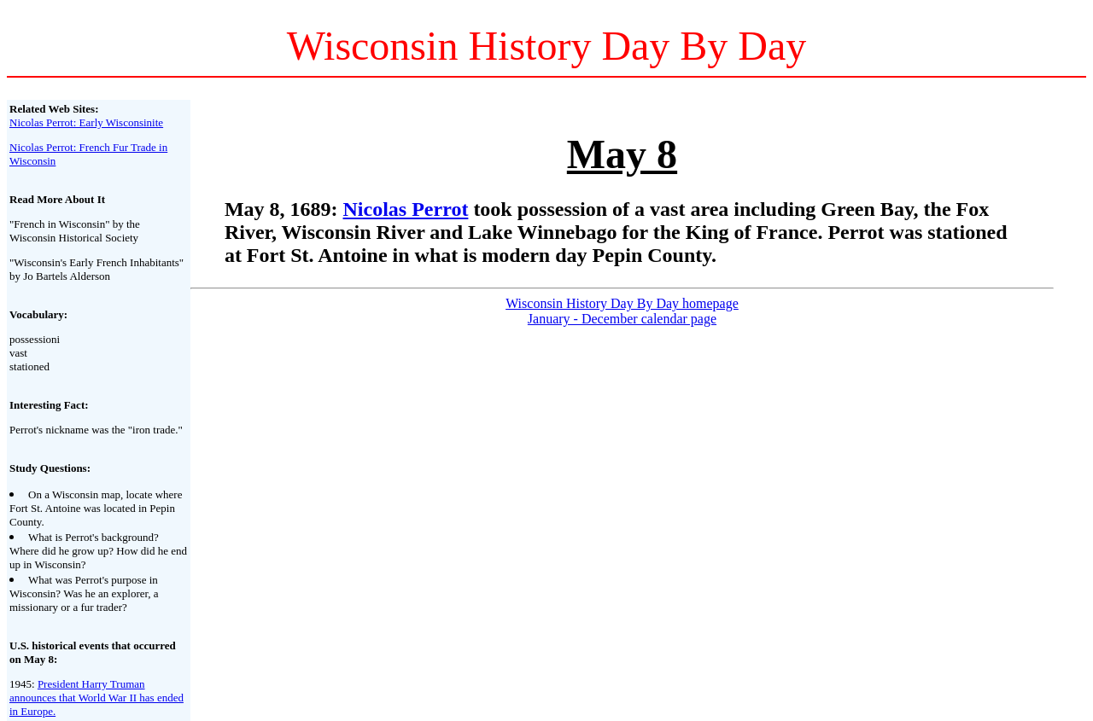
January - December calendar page (622, 318)
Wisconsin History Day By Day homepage (622, 303)
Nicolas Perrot (406, 209)
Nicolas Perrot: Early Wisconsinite (86, 122)
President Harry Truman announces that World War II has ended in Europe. (96, 697)
